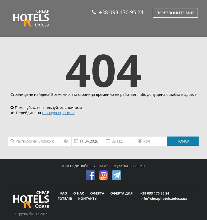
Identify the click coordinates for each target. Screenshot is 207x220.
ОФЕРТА (97, 193)
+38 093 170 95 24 (117, 12)
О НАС (79, 193)
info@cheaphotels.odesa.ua (163, 198)
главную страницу (58, 112)
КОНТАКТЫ (88, 198)
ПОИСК (183, 141)
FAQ (64, 193)
